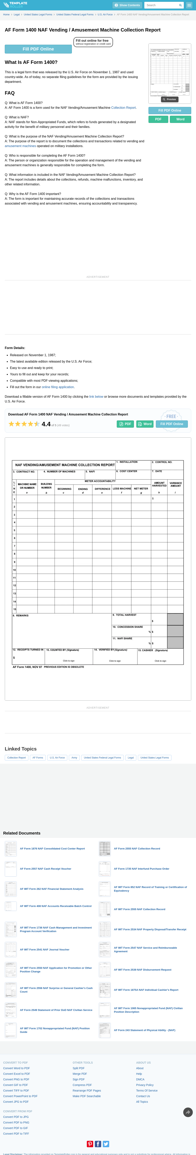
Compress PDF (82, 1085)
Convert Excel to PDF (16, 1073)
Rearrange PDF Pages (87, 1090)
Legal (131, 757)
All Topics (142, 1101)
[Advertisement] (75, 240)
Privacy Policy (144, 1085)
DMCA (140, 1079)
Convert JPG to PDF (16, 1101)
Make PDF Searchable (87, 1096)
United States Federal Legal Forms (102, 757)
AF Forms (38, 757)
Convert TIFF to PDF (16, 1090)
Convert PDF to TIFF (16, 1133)
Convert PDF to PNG (16, 1122)
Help (139, 1073)
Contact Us (143, 1096)
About (140, 1068)
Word (180, 119)
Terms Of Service (146, 1090)
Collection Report (123, 107)
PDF (158, 119)
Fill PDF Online (38, 48)
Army (74, 757)
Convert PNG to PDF (16, 1079)
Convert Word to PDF (16, 1068)
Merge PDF (80, 1073)
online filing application (58, 387)
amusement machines (20, 146)
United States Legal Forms (155, 757)
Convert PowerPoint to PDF (20, 1096)
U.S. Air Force (57, 757)
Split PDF (78, 1068)
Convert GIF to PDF (15, 1085)
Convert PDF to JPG (16, 1116)
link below (96, 396)
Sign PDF (79, 1079)
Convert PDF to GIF (15, 1128)
